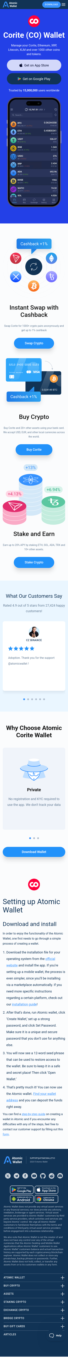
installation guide (24, 1004)
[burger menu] (63, 4)
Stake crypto (34, 562)
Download (51, 4)
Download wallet (34, 852)
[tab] (24, 699)
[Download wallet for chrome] (46, 1199)
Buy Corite (34, 449)
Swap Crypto (34, 343)
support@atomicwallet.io (42, 1158)
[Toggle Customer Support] (55, 1335)
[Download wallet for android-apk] (22, 1199)
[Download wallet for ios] (34, 65)
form (6, 1134)
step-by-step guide (33, 1114)
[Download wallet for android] (34, 78)
